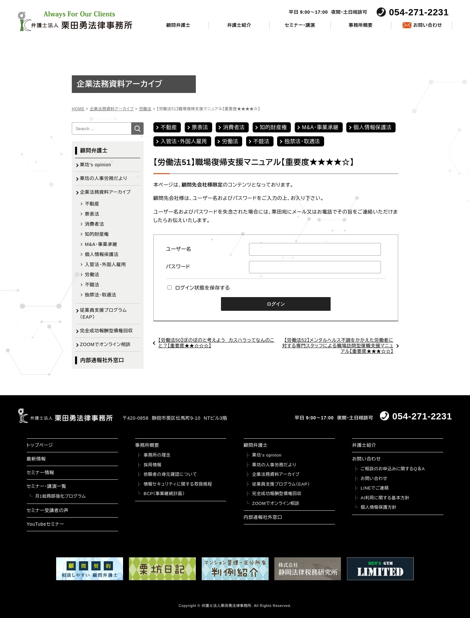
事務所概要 (361, 25)
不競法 (261, 141)
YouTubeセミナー (45, 524)
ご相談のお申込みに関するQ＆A (393, 468)
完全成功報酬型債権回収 (106, 330)
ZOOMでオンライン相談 (105, 344)
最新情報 (36, 458)
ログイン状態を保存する (198, 288)
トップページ (40, 445)
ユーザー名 (178, 249)
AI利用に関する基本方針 (385, 497)
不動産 (169, 127)
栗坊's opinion (95, 164)
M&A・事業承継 (320, 127)
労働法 (230, 141)
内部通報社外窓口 (102, 360)
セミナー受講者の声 (48, 510)
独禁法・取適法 (302, 141)
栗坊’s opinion (267, 455)
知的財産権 (273, 127)
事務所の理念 (157, 455)
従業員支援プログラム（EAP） (103, 314)
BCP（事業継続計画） (164, 493)
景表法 (200, 127)
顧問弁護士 (178, 25)
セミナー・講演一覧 (47, 486)
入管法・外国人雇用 (184, 141)
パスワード (178, 266)
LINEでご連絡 (375, 488)
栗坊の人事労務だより (103, 178)
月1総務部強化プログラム (60, 496)
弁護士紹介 (239, 25)
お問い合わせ (427, 25)
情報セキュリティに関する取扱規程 (178, 484)
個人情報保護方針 (379, 507)
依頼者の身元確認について (170, 474)
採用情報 (153, 464)
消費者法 (234, 127)
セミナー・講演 (300, 25)
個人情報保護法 (372, 127)
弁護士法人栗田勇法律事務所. (227, 606)
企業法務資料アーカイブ (105, 192)
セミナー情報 (40, 472)
